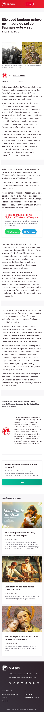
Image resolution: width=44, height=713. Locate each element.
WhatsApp (13, 232)
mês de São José (8, 404)
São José (13, 402)
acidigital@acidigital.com (27, 678)
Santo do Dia (21, 404)
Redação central (19, 76)
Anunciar (5, 701)
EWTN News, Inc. (33, 674)
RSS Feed (5, 698)
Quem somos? (28, 695)
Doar (29, 4)
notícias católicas (9, 407)
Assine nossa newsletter (10, 695)
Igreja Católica (33, 404)
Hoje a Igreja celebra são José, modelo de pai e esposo (21, 534)
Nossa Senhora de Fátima (28, 402)
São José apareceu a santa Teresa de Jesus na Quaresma (21, 638)
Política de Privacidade (31, 698)
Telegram (29, 232)
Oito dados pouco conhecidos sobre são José (21, 588)
